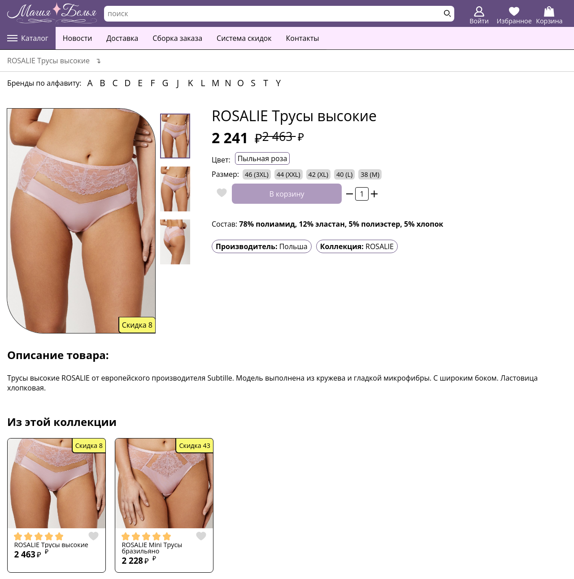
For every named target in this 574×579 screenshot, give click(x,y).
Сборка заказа (177, 38)
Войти (479, 15)
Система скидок (244, 38)
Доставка (122, 38)
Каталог (27, 38)
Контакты (302, 38)
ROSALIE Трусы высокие (51, 545)
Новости (77, 38)
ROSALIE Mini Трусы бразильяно (152, 548)
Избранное (514, 15)
